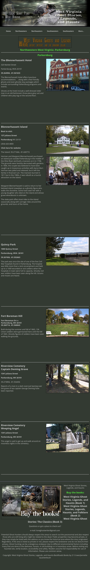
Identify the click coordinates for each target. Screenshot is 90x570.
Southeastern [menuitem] (68, 31)
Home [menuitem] (8, 31)
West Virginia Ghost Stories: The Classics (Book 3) (57, 520)
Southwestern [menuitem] (52, 31)
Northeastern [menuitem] (36, 31)
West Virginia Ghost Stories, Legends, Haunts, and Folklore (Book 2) (75, 510)
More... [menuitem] (81, 31)
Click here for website (11, 148)
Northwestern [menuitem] (21, 31)
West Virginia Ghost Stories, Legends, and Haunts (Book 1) (75, 500)
